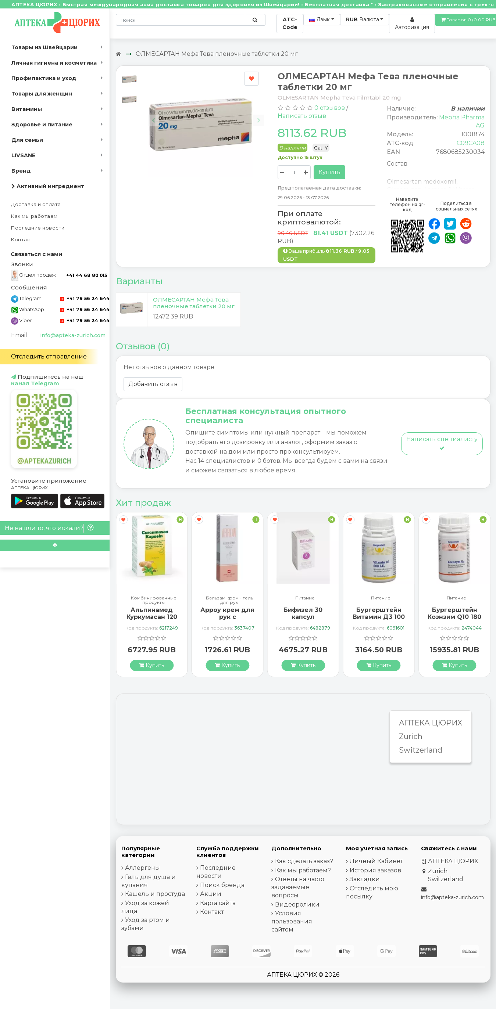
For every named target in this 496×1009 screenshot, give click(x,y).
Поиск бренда (222, 885)
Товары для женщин (41, 93)
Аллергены (142, 867)
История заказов (375, 870)
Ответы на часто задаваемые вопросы (297, 887)
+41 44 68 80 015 (86, 275)
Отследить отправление (49, 356)
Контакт (22, 239)
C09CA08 (471, 143)
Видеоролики (297, 904)
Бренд (21, 170)
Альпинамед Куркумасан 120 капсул (151, 616)
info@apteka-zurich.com (73, 335)
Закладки (365, 879)
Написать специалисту (442, 443)
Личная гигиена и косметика (54, 63)
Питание (305, 598)
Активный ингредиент (47, 186)
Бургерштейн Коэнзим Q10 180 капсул (454, 616)
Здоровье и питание (41, 124)
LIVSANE (23, 155)
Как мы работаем (34, 216)
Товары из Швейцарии (44, 47)
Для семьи (27, 140)
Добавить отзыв (153, 384)
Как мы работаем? (303, 870)
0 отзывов (329, 107)
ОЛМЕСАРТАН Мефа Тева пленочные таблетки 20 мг (217, 53)
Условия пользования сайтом (291, 921)
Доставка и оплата (36, 204)
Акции (210, 893)
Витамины (26, 109)
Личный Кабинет (376, 861)
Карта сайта (218, 903)
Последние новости (38, 228)
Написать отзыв (302, 115)
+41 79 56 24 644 (85, 298)
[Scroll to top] (55, 545)
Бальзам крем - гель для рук (229, 600)
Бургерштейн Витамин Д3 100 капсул (379, 616)
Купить (329, 172)
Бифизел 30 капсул (302, 613)
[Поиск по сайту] (255, 20)
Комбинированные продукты (153, 600)
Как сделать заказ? (304, 861)
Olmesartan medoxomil (421, 181)
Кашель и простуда (155, 893)
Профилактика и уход (43, 78)
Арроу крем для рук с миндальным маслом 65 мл (227, 620)
